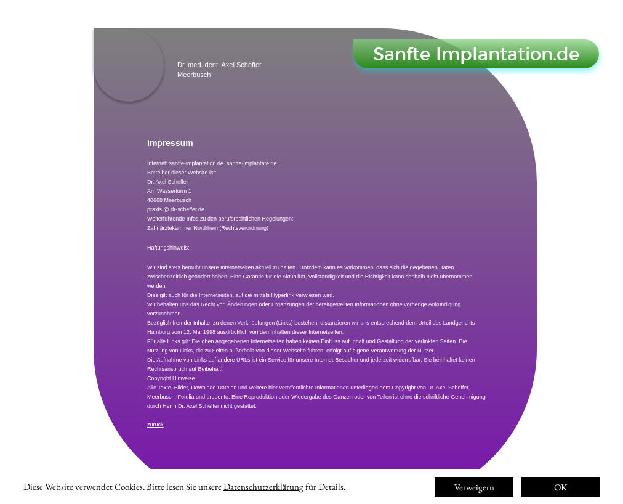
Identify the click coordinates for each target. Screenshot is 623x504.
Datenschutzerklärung (263, 486)
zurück (155, 424)
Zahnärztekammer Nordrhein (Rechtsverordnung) (207, 228)
